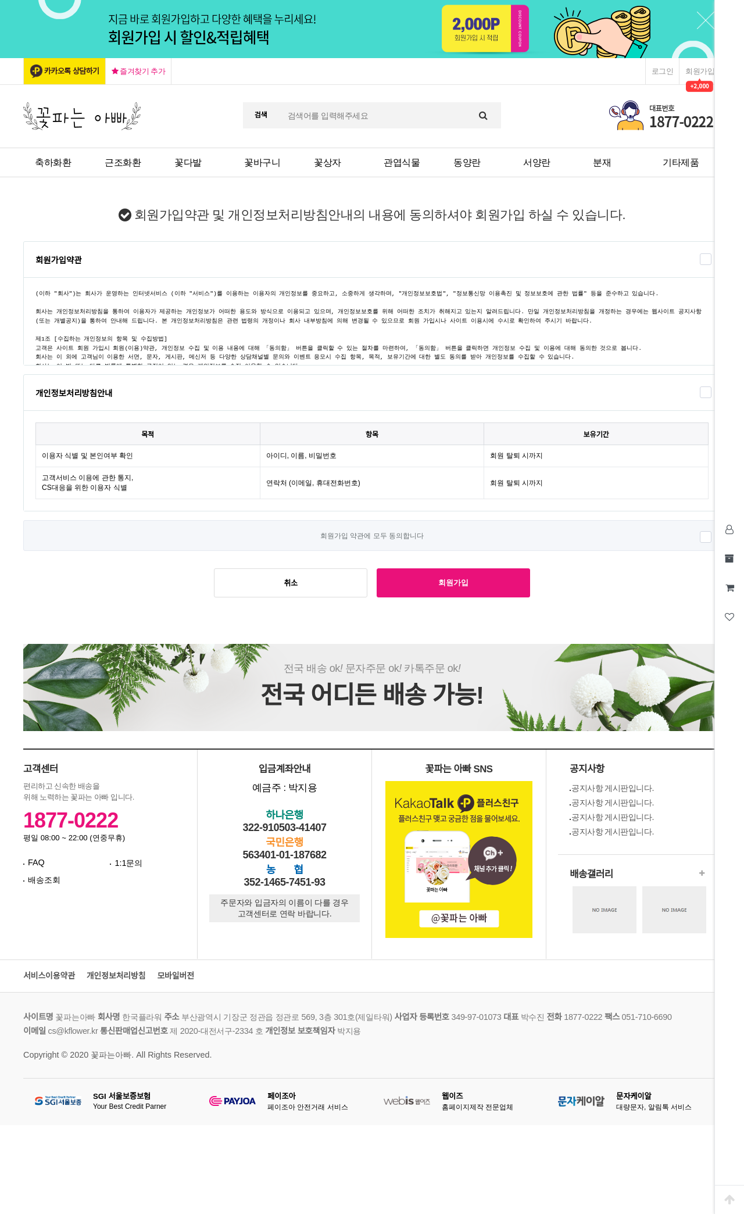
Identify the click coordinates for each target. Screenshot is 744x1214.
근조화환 (123, 162)
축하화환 (53, 162)
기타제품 (681, 162)
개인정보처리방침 (116, 976)
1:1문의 (128, 863)
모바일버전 (175, 976)
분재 (602, 162)
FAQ (36, 862)
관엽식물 (402, 162)
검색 (261, 115)
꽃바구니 (262, 162)
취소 (291, 583)
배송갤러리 (591, 874)
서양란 (536, 162)
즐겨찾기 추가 (139, 71)
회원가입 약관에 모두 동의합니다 (372, 536)
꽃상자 (327, 162)
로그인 (663, 71)
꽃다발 (188, 162)
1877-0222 (70, 820)
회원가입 (699, 71)
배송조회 (44, 879)
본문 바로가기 (0, 0)
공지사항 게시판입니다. (612, 788)
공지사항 (587, 769)
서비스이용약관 (49, 976)
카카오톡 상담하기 (71, 71)
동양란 (467, 162)
